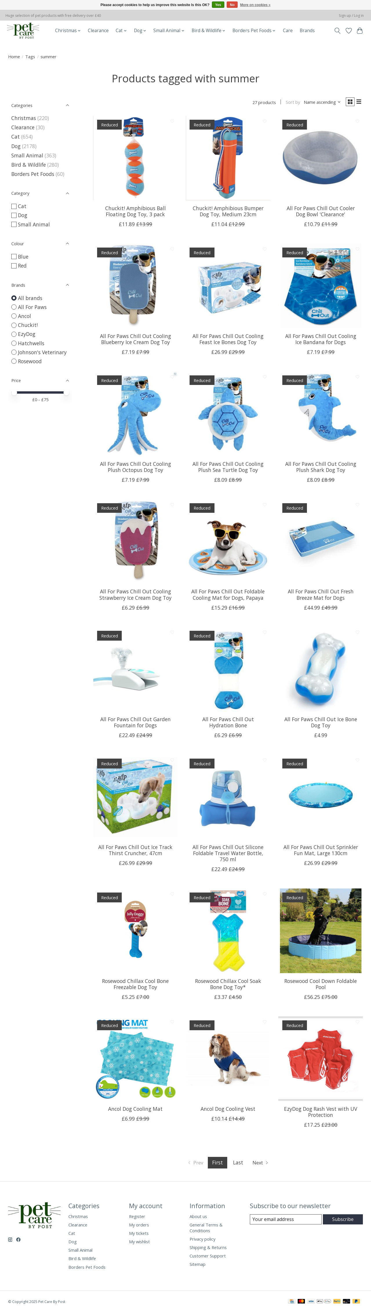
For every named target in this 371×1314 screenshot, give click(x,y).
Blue (23, 256)
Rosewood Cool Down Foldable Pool (320, 985)
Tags (30, 56)
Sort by (290, 103)
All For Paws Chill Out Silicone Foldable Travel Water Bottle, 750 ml (227, 854)
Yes (218, 5)
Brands (307, 31)
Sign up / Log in (351, 15)
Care (288, 31)
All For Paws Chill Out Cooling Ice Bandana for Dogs (320, 340)
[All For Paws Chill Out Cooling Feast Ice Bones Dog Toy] (228, 287)
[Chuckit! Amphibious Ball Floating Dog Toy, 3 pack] (135, 159)
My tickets (139, 1234)
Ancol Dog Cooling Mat (135, 1109)
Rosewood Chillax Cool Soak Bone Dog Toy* (228, 985)
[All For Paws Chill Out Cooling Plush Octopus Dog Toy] (135, 414)
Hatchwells (31, 343)
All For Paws (32, 306)
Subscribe (343, 1221)
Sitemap (197, 1265)
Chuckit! (28, 324)
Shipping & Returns (208, 1249)
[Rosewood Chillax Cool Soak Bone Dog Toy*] (228, 932)
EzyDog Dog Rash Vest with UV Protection (320, 1112)
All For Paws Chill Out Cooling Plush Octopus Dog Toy (135, 468)
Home (14, 56)
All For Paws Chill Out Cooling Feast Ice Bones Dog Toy (227, 340)
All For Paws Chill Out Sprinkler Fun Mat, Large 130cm (320, 851)
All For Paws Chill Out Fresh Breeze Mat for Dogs (321, 595)
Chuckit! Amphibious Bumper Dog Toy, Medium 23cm (228, 212)
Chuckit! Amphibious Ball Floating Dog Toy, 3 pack (135, 212)
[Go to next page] (262, 1164)
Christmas (23, 118)
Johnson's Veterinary (42, 352)
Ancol (24, 315)
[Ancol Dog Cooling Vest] (228, 1060)
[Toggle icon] (337, 31)
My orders (139, 1226)
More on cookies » (255, 5)
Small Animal (27, 155)
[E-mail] (285, 1220)
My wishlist (139, 1243)
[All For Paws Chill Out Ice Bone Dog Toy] (320, 670)
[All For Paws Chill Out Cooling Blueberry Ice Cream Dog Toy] (135, 287)
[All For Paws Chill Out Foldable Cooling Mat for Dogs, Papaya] (228, 542)
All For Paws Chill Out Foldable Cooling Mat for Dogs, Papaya (228, 595)
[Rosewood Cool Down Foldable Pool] (320, 932)
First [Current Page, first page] (217, 1163)
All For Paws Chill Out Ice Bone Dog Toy (320, 723)
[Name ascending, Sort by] (319, 103)
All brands (30, 298)
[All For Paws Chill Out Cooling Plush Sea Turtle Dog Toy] (228, 414)
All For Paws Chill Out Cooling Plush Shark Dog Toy (320, 468)
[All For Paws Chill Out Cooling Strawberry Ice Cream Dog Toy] (135, 542)
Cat (15, 136)
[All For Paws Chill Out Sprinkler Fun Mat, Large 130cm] (320, 798)
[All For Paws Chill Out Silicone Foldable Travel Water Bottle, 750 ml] (228, 798)
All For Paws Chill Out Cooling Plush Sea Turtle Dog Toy (227, 468)
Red (22, 265)
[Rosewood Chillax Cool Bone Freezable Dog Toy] (135, 932)
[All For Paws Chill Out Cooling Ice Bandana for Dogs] (320, 287)
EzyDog (26, 333)
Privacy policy (202, 1240)
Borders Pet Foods (32, 173)
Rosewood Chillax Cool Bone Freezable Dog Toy (135, 985)
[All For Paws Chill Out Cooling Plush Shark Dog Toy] (320, 414)
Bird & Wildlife (28, 164)
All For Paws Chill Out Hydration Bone (228, 723)
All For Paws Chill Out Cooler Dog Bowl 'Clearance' (321, 212)
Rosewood (30, 361)
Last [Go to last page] (238, 1163)
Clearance (98, 31)
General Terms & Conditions (206, 1229)
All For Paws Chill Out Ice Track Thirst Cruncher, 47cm (135, 851)
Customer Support (208, 1257)
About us (198, 1217)
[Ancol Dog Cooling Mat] (135, 1060)
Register (137, 1217)
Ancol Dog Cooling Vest (228, 1109)
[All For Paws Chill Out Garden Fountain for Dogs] (135, 670)
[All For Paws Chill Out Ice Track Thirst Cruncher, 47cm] (135, 798)
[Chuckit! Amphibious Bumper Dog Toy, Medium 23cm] (228, 159)
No (232, 5)
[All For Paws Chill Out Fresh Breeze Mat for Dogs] (320, 542)
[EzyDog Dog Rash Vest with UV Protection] (320, 1060)
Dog (16, 146)
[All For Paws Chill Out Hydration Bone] (228, 670)
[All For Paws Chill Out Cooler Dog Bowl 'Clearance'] (320, 159)
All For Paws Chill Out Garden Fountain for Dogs (135, 723)
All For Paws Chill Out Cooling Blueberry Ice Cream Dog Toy (135, 340)
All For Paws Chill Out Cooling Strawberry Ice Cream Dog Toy (135, 595)
